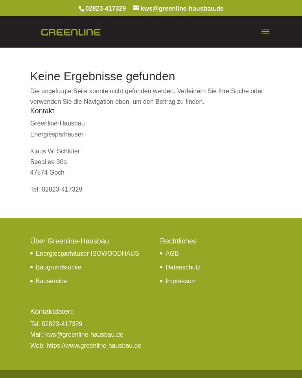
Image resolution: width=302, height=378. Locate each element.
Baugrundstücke (58, 267)
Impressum (181, 281)
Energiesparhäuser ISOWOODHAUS (87, 253)
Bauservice (51, 281)
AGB (172, 253)
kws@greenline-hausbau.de (84, 334)
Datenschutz (183, 267)
